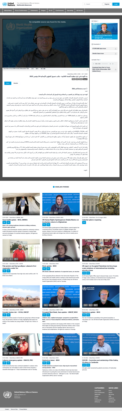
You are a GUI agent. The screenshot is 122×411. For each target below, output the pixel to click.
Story (7, 83)
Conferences (60, 10)
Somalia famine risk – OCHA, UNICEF (15, 312)
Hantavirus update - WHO (91, 312)
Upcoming (70, 10)
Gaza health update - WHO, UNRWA (14, 220)
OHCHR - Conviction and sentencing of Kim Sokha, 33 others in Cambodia (100, 361)
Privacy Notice (23, 409)
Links (110, 396)
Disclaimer (111, 401)
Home (110, 390)
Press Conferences (21, 10)
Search (110, 392)
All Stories (79, 10)
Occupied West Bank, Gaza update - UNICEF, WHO (60, 312)
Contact (7, 409)
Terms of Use (112, 400)
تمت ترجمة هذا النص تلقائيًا (79, 88)
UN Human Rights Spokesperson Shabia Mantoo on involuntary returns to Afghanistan (60, 221)
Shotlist (16, 83)
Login (116, 4)
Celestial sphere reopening (91, 220)
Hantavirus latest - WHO (51, 360)
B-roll (50, 10)
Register (107, 4)
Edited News (8, 10)
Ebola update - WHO (49, 266)
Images (43, 10)
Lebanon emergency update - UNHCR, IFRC (17, 360)
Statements (34, 10)
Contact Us (111, 398)
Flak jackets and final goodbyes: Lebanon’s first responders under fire (19, 267)
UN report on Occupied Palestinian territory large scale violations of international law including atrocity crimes (99, 268)
